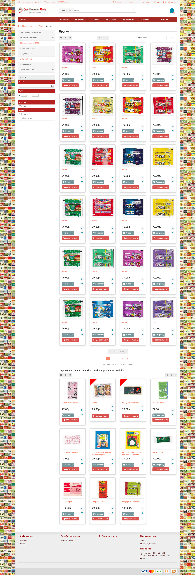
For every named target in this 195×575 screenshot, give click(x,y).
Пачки (41, 26)
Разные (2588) (27, 64)
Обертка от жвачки (70, 405)
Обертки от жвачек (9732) (37, 43)
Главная (65, 20)
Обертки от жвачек (29, 26)
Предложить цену (70, 86)
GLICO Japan (67, 504)
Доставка (120, 20)
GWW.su (46, 2)
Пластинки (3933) (29, 48)
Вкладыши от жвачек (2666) (37, 32)
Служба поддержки (70, 536)
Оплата (102, 20)
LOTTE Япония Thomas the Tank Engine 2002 (131, 456)
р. (146, 2)
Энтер (94, 405)
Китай (23, 106)
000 (142, 540)
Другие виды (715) (37, 69)
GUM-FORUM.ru (63, 2)
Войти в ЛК (160, 20)
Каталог (83, 20)
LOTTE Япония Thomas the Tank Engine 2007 (101, 456)
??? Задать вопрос (67, 540)
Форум (53, 2)
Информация (25, 536)
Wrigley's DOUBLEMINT (131, 504)
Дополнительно (108, 536)
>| (127, 361)
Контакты (140, 20)
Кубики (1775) (27, 54)
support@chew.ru (149, 544)
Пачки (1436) (27, 59)
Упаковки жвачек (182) (37, 37)
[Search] (105, 10)
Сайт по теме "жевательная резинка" (29, 2)
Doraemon (25, 114)
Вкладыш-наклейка (130, 405)
